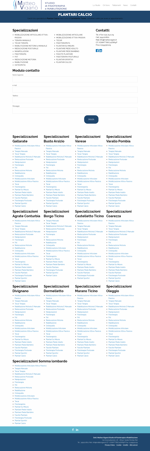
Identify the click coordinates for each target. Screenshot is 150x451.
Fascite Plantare (21, 198)
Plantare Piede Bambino (24, 195)
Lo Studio (96, 5)
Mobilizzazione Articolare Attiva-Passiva (30, 366)
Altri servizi (134, 445)
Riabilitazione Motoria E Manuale (27, 157)
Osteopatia (19, 176)
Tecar (17, 184)
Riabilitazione (20, 173)
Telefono (15, 96)
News (125, 5)
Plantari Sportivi (21, 203)
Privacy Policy (110, 445)
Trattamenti (116, 5)
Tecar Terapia (20, 154)
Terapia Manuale (21, 151)
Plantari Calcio (20, 206)
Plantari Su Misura (22, 190)
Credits (125, 445)
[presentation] (29, 119)
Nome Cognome (18, 75)
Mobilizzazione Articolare (25, 179)
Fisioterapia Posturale (23, 201)
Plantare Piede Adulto (23, 192)
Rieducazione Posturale (24, 159)
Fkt (16, 168)
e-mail (15, 85)
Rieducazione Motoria (23, 170)
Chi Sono (106, 5)
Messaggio (16, 106)
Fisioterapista (20, 187)
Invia (91, 119)
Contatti (133, 5)
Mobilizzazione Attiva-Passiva (26, 181)
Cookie (118, 445)
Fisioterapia (19, 165)
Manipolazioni (20, 162)
